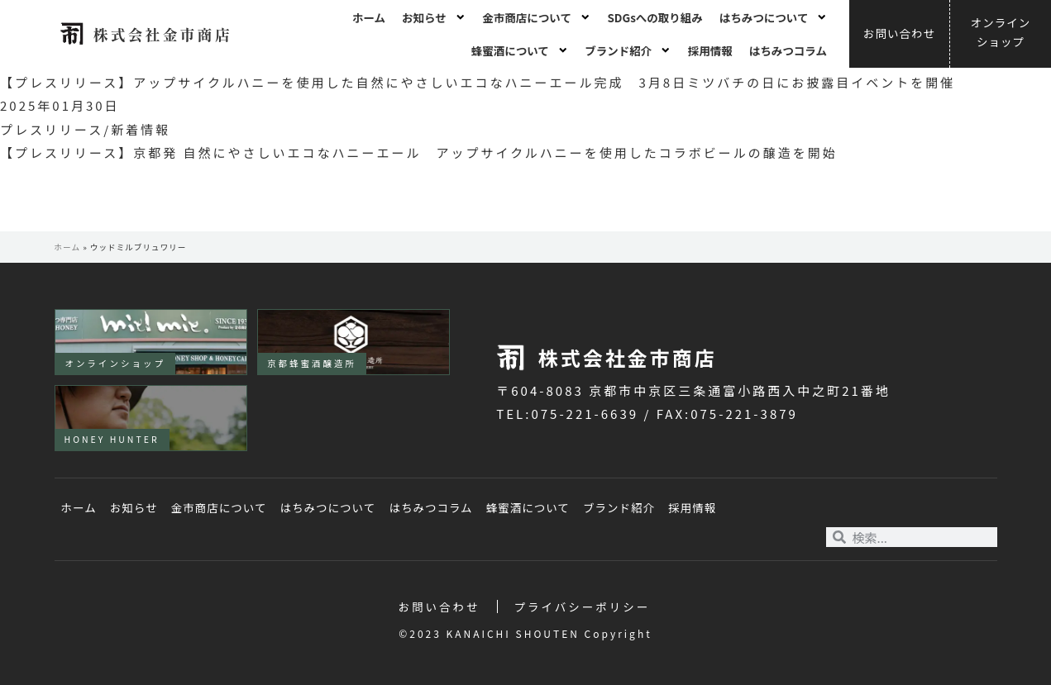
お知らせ (434, 17)
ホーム (368, 17)
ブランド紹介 (628, 50)
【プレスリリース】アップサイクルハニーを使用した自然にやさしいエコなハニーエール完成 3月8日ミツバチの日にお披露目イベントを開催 (477, 82)
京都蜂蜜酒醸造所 (311, 363)
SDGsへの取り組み (654, 17)
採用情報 (710, 50)
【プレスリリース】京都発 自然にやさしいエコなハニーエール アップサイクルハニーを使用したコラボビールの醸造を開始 (419, 152)
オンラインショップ (115, 363)
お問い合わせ (439, 606)
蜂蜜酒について (520, 50)
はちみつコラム (788, 50)
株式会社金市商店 (162, 34)
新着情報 (140, 129)
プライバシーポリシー (582, 606)
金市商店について (536, 17)
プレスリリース (51, 129)
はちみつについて (773, 17)
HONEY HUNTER (112, 439)
